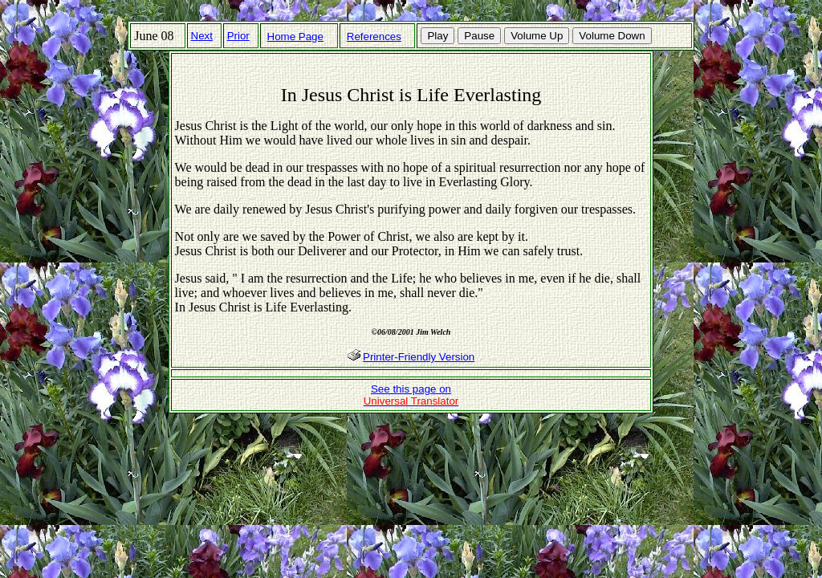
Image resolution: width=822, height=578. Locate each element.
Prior (238, 36)
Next (202, 36)
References (374, 37)
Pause (479, 36)
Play (437, 36)
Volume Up (537, 36)
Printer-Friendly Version (418, 357)
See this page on (411, 395)
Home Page (295, 37)
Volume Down (612, 36)
